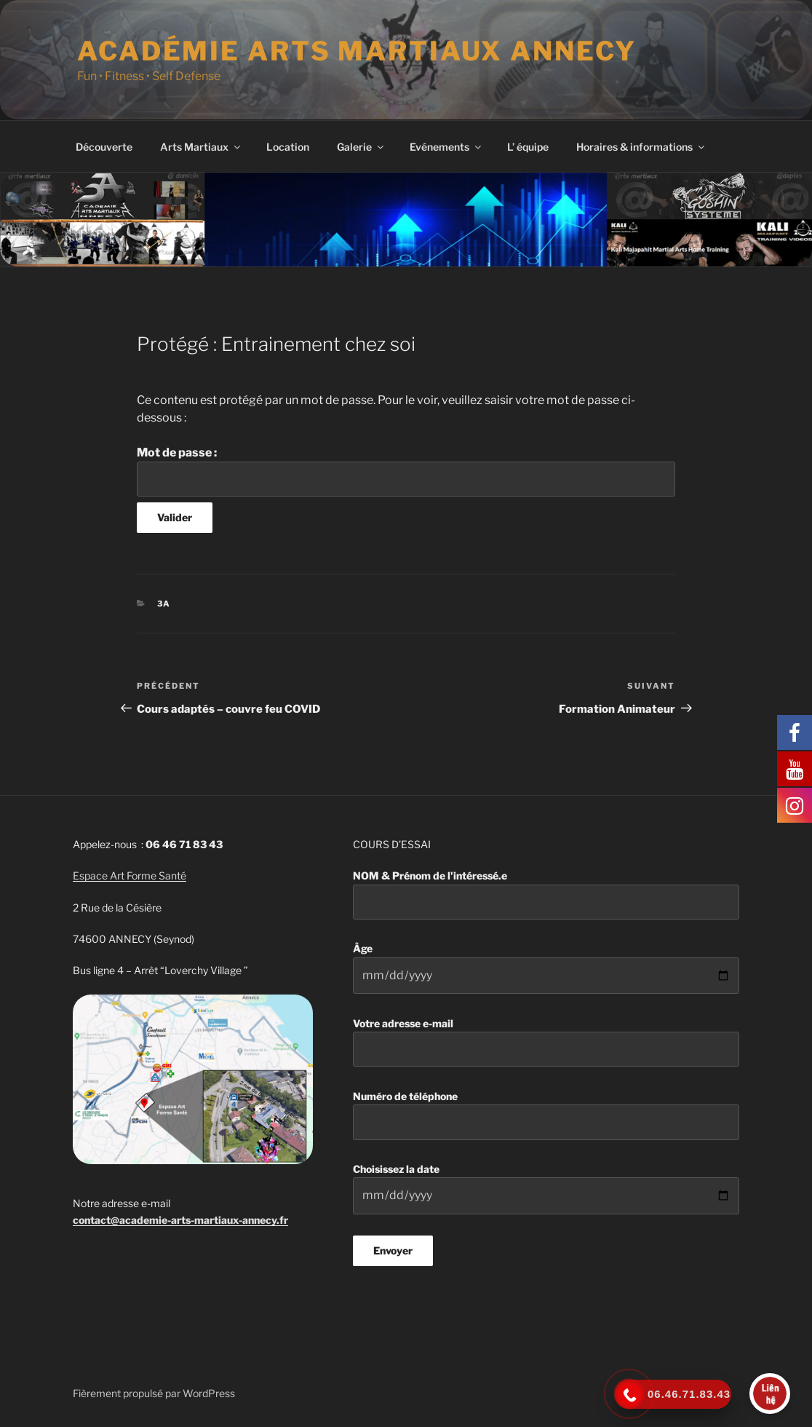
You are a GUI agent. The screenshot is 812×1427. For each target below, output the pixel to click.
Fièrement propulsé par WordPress (154, 1393)
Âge (546, 968)
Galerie (361, 147)
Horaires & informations (641, 147)
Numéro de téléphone (546, 1115)
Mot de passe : (406, 471)
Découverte (104, 147)
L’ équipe (528, 147)
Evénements (446, 147)
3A (164, 603)
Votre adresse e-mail (546, 1042)
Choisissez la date (546, 1188)
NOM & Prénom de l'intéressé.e (546, 894)
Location (287, 147)
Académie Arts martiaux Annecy (357, 51)
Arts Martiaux (201, 147)
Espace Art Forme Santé (129, 875)
